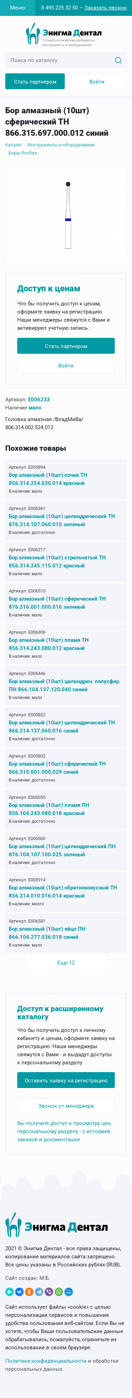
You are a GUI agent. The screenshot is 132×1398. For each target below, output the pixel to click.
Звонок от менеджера (66, 1106)
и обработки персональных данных (62, 1365)
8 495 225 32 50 (59, 8)
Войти (97, 82)
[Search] (118, 60)
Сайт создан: (27, 1278)
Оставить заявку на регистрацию (66, 1080)
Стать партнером (35, 82)
